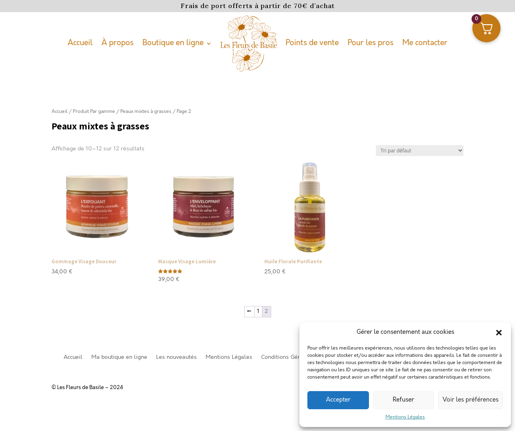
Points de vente (312, 43)
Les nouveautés (176, 357)
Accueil (80, 43)
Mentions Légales (405, 417)
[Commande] (420, 150)
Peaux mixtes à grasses (145, 111)
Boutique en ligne (173, 43)
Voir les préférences (471, 400)
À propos (117, 43)
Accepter (338, 400)
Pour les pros (370, 43)
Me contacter (424, 43)
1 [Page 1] (258, 311)
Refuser (403, 400)
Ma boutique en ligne (119, 357)
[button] (499, 333)
